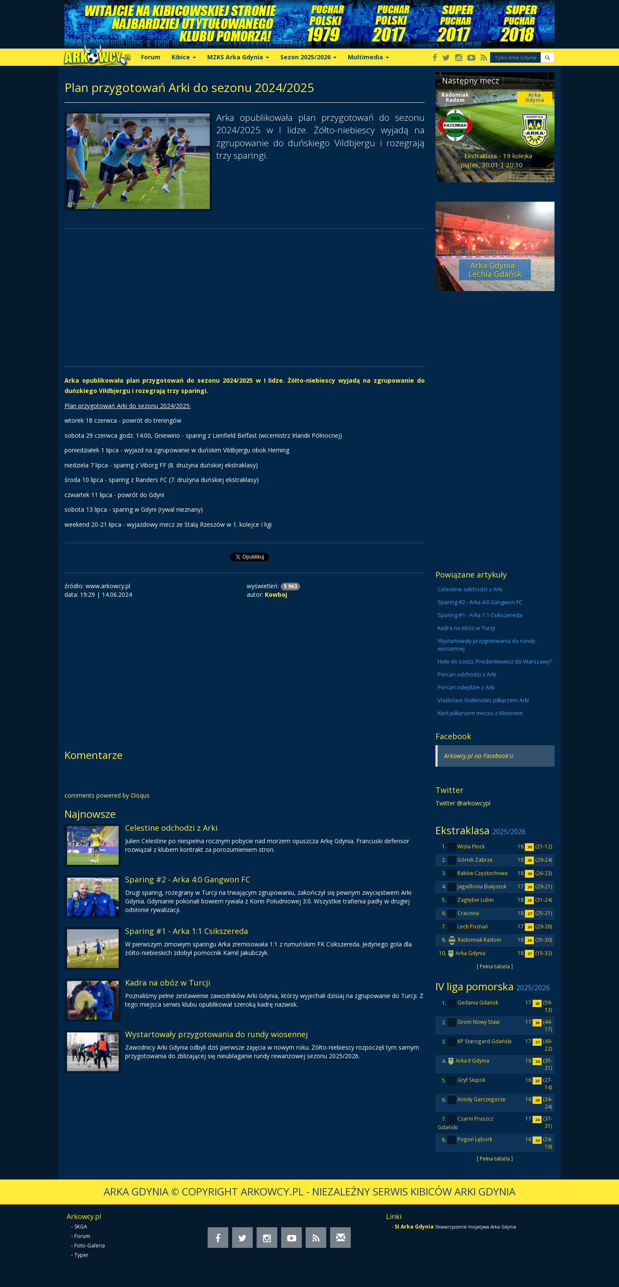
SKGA (80, 1226)
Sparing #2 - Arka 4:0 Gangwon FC (187, 879)
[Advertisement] (244, 297)
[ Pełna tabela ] (495, 966)
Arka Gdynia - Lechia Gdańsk (494, 269)
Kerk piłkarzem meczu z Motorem (480, 713)
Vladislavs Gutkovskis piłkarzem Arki (483, 700)
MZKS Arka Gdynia (238, 57)
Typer (81, 1255)
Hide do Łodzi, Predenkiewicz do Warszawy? (495, 661)
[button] (547, 57)
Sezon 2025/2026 (308, 57)
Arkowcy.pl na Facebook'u (478, 756)
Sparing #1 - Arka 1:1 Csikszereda (186, 931)
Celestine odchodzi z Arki (171, 828)
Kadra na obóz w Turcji (167, 982)
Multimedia (368, 57)
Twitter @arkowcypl (462, 803)
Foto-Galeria (89, 1245)
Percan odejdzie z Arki (466, 687)
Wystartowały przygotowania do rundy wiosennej (216, 1034)
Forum (150, 57)
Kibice (184, 57)
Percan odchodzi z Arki (467, 674)
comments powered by (107, 795)
